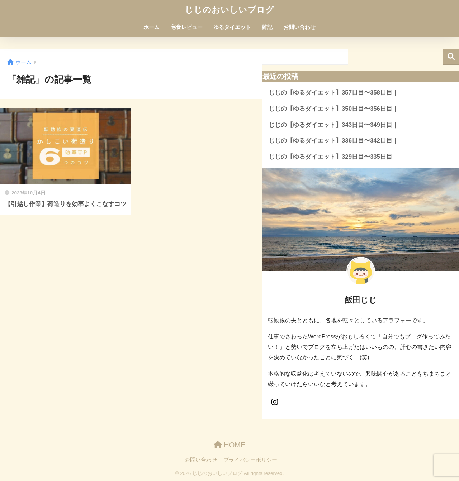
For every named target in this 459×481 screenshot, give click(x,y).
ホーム (151, 27)
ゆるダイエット (232, 27)
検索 (451, 57)
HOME (230, 445)
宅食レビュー (186, 27)
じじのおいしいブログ (229, 9)
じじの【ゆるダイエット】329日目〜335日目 (330, 156)
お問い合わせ (299, 27)
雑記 (267, 27)
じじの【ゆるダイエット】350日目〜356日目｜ (333, 108)
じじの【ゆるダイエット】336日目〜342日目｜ (333, 140)
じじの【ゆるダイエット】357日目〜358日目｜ (333, 92)
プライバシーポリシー (250, 460)
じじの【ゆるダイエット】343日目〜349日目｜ (333, 124)
